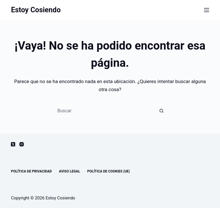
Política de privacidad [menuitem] (31, 171)
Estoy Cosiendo (35, 10)
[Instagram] (21, 144)
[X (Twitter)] (13, 144)
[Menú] (206, 10)
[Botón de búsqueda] (161, 110)
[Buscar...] (104, 110)
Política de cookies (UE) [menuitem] (108, 171)
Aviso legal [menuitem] (69, 171)
